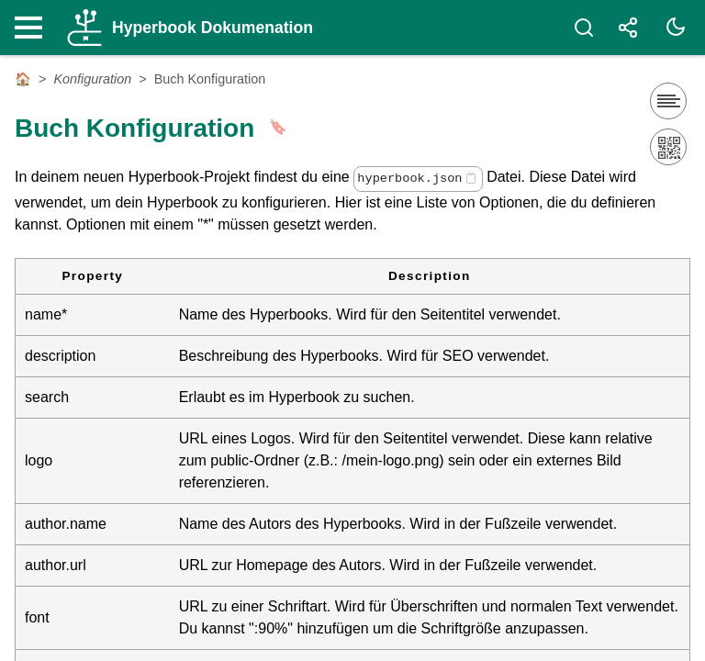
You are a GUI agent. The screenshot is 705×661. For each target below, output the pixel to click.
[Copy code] (471, 178)
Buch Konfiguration (210, 79)
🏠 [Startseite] (23, 79)
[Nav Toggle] (33, 27)
